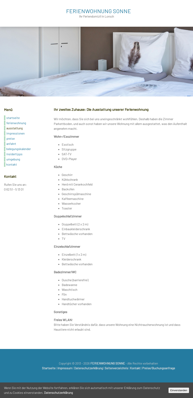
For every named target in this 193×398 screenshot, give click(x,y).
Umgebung (13, 159)
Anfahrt (11, 143)
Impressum (64, 368)
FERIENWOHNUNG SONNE (98, 11)
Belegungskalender (18, 149)
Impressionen (15, 133)
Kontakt (11, 164)
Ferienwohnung (16, 123)
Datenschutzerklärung (88, 368)
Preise (10, 138)
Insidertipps (14, 154)
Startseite (13, 118)
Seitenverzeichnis (116, 368)
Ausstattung (14, 128)
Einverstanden (178, 390)
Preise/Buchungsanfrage (158, 368)
